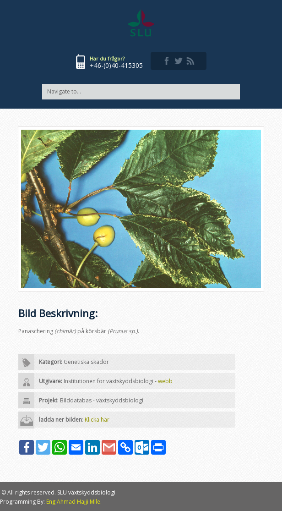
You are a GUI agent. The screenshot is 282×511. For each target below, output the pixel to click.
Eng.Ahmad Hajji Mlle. (74, 502)
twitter (178, 61)
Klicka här (97, 419)
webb (165, 381)
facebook (167, 61)
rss (190, 61)
